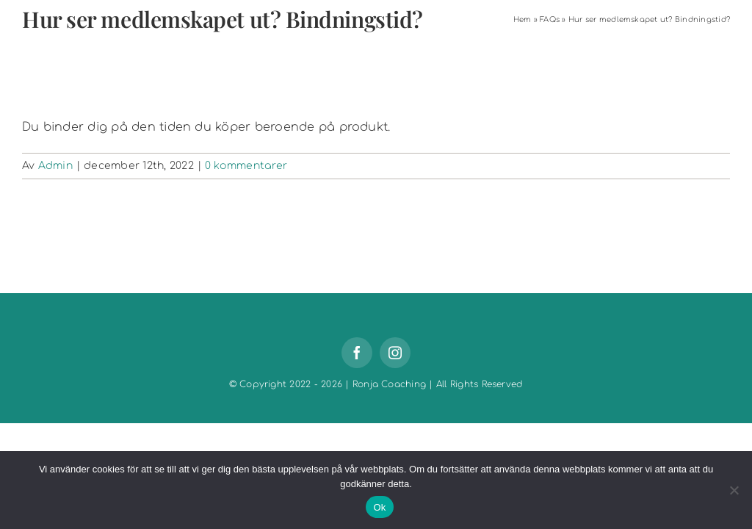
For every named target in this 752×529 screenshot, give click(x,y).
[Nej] (733, 490)
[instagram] (395, 352)
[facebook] (356, 352)
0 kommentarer (246, 165)
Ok (379, 507)
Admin (55, 165)
